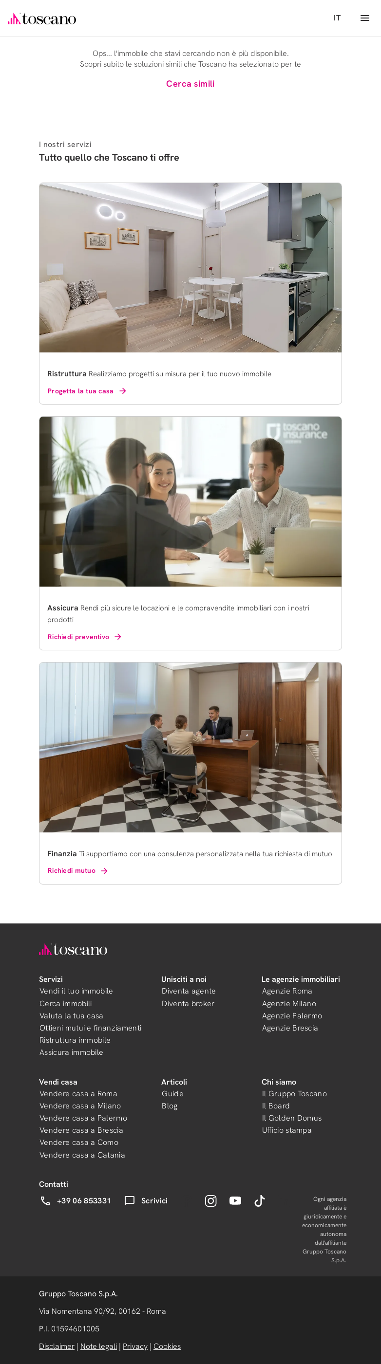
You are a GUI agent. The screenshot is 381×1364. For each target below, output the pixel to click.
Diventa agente (189, 991)
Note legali (98, 1346)
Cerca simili (190, 83)
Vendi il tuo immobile (76, 991)
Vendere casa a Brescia (81, 1130)
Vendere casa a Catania (82, 1155)
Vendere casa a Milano (80, 1106)
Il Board (276, 1106)
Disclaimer (57, 1346)
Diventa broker (188, 1003)
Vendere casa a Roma (78, 1093)
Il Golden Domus (292, 1118)
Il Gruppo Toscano (294, 1093)
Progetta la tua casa (88, 391)
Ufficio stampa (287, 1130)
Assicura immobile (71, 1052)
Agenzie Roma (287, 991)
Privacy (135, 1346)
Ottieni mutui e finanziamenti (90, 1028)
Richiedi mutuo (78, 871)
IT (337, 18)
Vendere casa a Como (78, 1142)
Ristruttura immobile (75, 1040)
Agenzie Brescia (290, 1028)
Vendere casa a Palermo (83, 1118)
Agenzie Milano (289, 1003)
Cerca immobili (65, 1003)
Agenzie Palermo (292, 1016)
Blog (169, 1106)
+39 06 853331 (75, 1201)
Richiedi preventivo (85, 637)
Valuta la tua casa (71, 1016)
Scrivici (146, 1201)
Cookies (167, 1346)
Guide (173, 1093)
